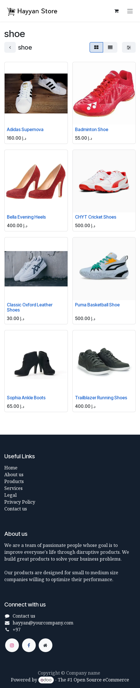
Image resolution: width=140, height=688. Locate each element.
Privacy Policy (19, 502)
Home (10, 468)
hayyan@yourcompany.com (43, 623)
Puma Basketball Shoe (97, 305)
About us (13, 474)
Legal (10, 495)
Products (14, 481)
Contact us (15, 509)
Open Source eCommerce (101, 680)
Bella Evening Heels (26, 217)
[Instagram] (12, 645)
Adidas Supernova (25, 129)
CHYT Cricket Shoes (95, 217)
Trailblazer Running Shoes (101, 397)
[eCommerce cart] (116, 11)
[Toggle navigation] (130, 11)
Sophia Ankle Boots (26, 397)
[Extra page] (45, 645)
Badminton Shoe (91, 129)
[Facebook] (29, 645)
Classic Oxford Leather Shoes (29, 307)
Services (13, 488)
